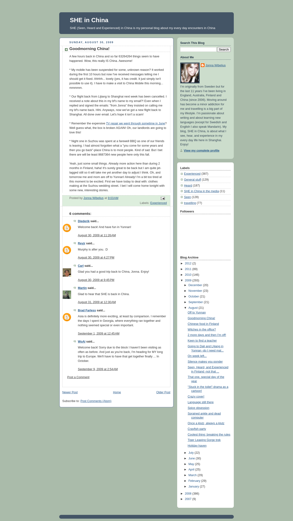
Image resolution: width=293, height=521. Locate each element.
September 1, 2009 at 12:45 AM (98, 333)
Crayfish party (197, 429)
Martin (82, 288)
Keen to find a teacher (202, 340)
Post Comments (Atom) (95, 401)
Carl (81, 265)
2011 (189, 269)
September (196, 302)
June (192, 458)
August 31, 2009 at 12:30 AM (97, 302)
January (194, 486)
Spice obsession (198, 408)
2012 (189, 263)
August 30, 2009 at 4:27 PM (96, 257)
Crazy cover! (196, 396)
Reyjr (81, 243)
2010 (189, 274)
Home (117, 392)
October (194, 296)
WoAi (81, 341)
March (193, 475)
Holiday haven (197, 445)
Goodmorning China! (201, 318)
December (195, 285)
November (195, 290)
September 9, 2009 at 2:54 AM (98, 369)
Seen (187, 197)
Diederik (84, 221)
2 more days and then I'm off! (207, 335)
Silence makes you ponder (205, 361)
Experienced (158, 203)
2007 (189, 499)
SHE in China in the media (201, 191)
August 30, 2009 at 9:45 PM (96, 280)
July (191, 452)
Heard (188, 185)
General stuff (192, 179)
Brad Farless (87, 310)
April (191, 469)
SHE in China (89, 20)
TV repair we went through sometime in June (135, 123)
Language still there (201, 402)
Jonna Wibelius (215, 65)
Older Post (163, 392)
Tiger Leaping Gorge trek (204, 440)
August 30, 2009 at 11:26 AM (97, 235)
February (194, 481)
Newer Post (70, 392)
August (193, 307)
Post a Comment (78, 377)
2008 (189, 493)
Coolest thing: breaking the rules (209, 434)
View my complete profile (201, 150)
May (191, 464)
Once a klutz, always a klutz (206, 423)
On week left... (197, 356)
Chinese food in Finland (203, 324)
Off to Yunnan (197, 312)
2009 (189, 280)
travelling (190, 203)
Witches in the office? (202, 329)
